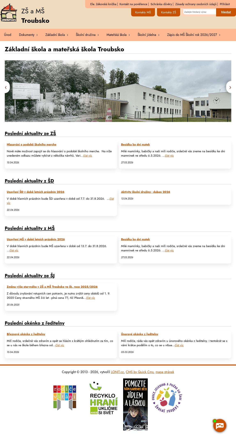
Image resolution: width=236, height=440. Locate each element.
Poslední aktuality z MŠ (30, 228)
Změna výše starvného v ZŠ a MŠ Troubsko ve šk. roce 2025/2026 (52, 286)
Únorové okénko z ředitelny (139, 334)
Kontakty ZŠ (168, 12)
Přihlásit (225, 4)
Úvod (7, 34)
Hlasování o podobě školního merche (31, 144)
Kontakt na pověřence (133, 4)
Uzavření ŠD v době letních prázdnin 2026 (35, 192)
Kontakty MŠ (143, 12)
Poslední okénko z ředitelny (34, 323)
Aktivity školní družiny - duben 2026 (145, 192)
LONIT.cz (117, 372)
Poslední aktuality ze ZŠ (30, 133)
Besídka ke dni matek (135, 144)
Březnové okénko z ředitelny (26, 334)
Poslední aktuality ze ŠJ (30, 275)
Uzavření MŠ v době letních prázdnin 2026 (36, 239)
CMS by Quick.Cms (140, 372)
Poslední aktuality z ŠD (29, 181)
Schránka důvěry (161, 4)
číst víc (87, 155)
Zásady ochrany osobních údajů (195, 4)
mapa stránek (165, 372)
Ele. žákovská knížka (103, 4)
